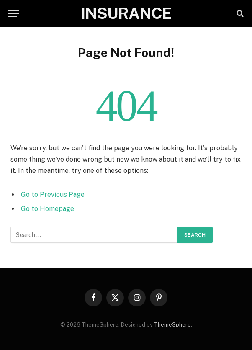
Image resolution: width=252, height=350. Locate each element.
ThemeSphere (172, 325)
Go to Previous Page (53, 194)
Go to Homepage (47, 209)
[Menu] (13, 13)
